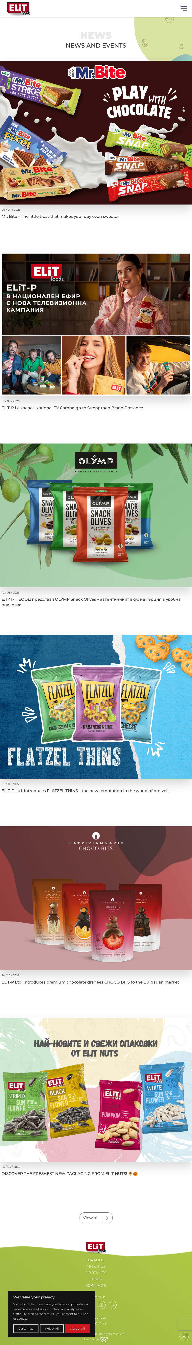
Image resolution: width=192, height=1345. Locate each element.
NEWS (96, 1279)
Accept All (77, 1328)
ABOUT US (96, 1266)
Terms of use (96, 1317)
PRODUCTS (96, 1273)
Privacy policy (96, 1323)
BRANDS (96, 1260)
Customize (26, 1328)
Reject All (52, 1328)
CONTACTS (96, 1285)
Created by (96, 1339)
